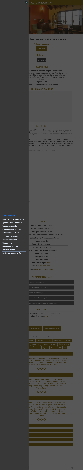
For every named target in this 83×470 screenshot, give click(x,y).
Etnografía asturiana (10, 236)
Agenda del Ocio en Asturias (12, 223)
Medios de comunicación (11, 253)
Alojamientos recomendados (13, 219)
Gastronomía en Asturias (11, 230)
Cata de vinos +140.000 (10, 233)
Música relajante (8, 250)
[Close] (26, 2)
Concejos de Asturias (10, 246)
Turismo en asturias (9, 226)
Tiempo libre (7, 243)
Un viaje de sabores (9, 240)
